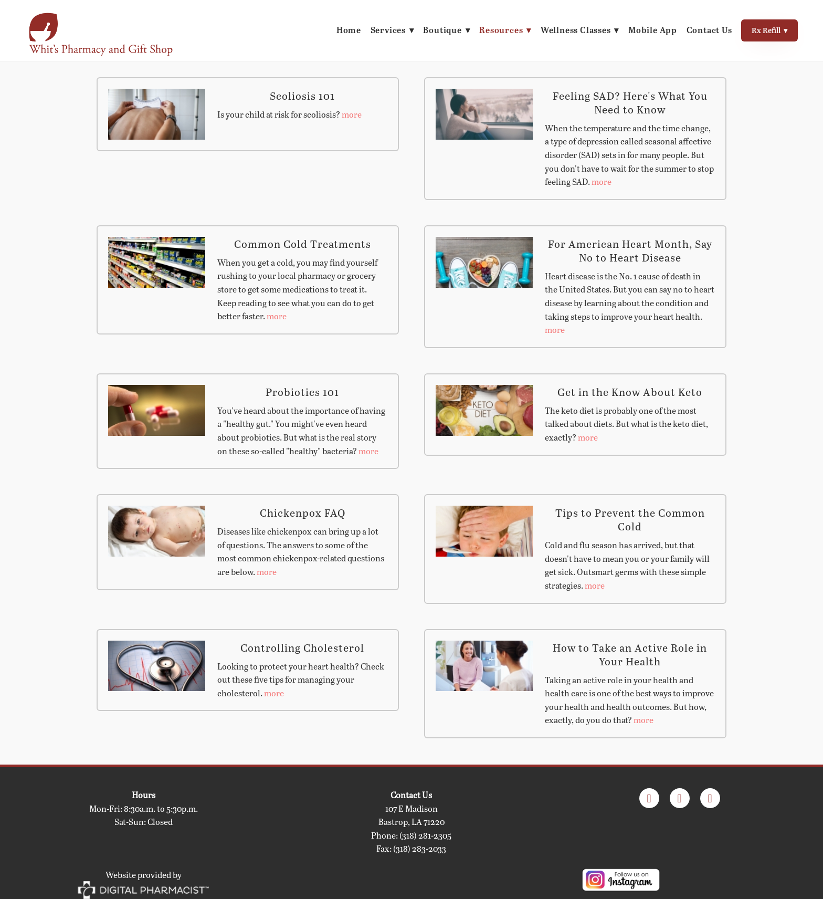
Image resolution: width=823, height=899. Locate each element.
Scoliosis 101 (302, 95)
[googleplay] (710, 798)
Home (344, 30)
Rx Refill (769, 30)
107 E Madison (411, 808)
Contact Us (708, 30)
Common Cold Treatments (302, 243)
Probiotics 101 (302, 391)
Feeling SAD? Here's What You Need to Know (630, 102)
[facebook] (649, 798)
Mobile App (652, 30)
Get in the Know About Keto (629, 391)
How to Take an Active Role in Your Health (630, 654)
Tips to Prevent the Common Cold (630, 519)
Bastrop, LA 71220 (411, 821)
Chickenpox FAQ (302, 512)
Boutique (444, 30)
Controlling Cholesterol (302, 647)
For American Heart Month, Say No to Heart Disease (630, 250)
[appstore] (680, 798)
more (352, 114)
